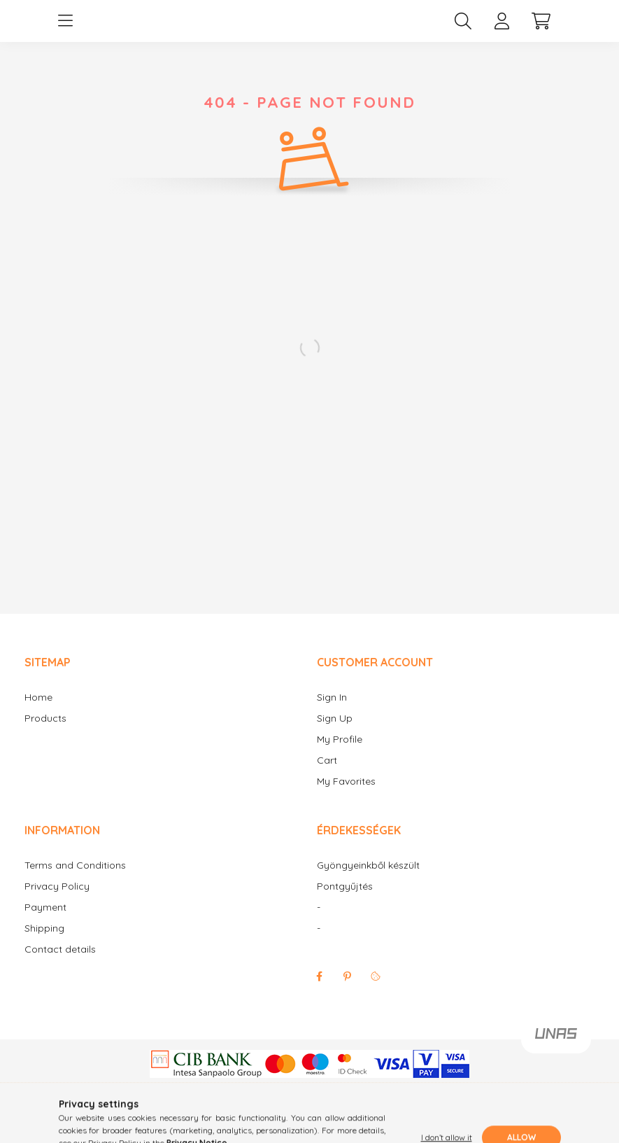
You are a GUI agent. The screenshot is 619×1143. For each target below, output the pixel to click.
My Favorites (346, 795)
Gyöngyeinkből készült (368, 879)
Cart (327, 774)
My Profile (339, 753)
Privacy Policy (57, 900)
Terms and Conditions (75, 879)
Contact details (60, 963)
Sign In (332, 711)
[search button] (463, 28)
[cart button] (541, 28)
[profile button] (502, 28)
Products (45, 732)
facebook (320, 990)
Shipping (44, 942)
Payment (45, 921)
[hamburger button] (66, 28)
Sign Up (335, 732)
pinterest (348, 990)
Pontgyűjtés (345, 900)
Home (38, 711)
